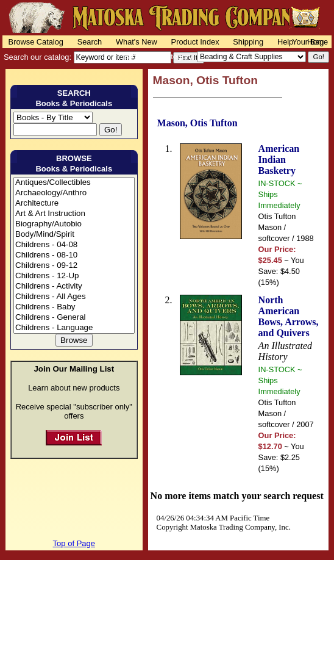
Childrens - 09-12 (74, 266)
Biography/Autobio (74, 224)
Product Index (195, 41)
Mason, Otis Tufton (197, 123)
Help (285, 41)
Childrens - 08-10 (74, 255)
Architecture (74, 203)
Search (89, 41)
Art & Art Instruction (74, 214)
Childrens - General (74, 317)
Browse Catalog (36, 41)
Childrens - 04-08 (74, 245)
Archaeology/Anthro (74, 193)
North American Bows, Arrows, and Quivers (288, 316)
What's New (136, 41)
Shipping (248, 41)
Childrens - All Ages (74, 297)
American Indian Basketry (279, 159)
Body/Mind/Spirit (74, 234)
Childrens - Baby (74, 307)
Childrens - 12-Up (74, 276)
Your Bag (308, 41)
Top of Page (74, 543)
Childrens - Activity (74, 286)
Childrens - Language (74, 328)
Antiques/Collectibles (74, 183)
